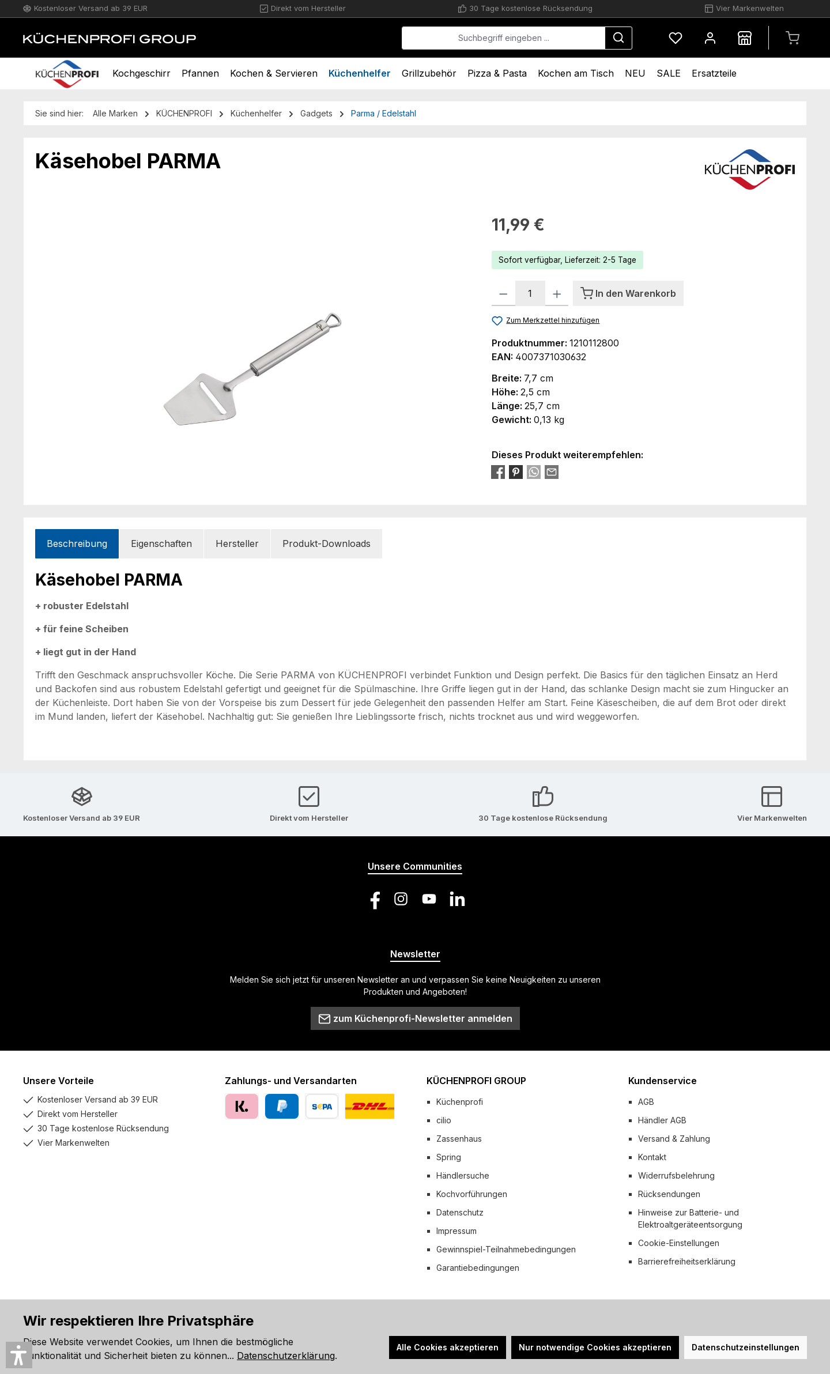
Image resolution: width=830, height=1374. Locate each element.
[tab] (77, 543)
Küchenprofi (459, 1102)
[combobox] (503, 38)
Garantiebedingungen (477, 1268)
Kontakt (652, 1157)
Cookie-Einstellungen (678, 1243)
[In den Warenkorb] (628, 293)
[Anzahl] (530, 293)
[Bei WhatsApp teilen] (533, 471)
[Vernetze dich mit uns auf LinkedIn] (457, 899)
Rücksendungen (669, 1194)
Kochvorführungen (471, 1194)
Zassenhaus (459, 1138)
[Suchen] (618, 38)
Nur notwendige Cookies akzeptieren (595, 1347)
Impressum (456, 1231)
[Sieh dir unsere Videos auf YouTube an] (429, 899)
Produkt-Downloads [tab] (326, 543)
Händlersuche (462, 1175)
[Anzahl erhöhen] (557, 293)
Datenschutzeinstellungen (745, 1347)
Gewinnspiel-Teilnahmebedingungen (506, 1249)
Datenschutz (460, 1212)
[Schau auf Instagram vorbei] (401, 899)
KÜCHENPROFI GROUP (476, 1080)
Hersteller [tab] (237, 543)
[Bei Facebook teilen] (498, 471)
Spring (448, 1157)
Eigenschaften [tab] (161, 543)
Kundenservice (662, 1080)
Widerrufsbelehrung (676, 1175)
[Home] (67, 73)
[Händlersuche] (744, 38)
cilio (443, 1120)
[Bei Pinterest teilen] (516, 471)
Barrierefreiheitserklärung (686, 1261)
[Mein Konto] (710, 38)
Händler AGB (662, 1120)
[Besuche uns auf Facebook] (373, 899)
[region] (252, 336)
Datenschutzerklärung (286, 1355)
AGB (646, 1102)
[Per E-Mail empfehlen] (551, 471)
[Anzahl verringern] (503, 293)
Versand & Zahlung (674, 1138)
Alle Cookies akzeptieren (448, 1347)
